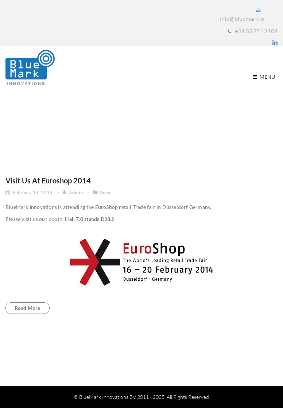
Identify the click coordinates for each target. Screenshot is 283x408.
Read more (27, 308)
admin (76, 192)
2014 (231, 125)
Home (206, 125)
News (105, 192)
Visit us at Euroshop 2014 (48, 180)
